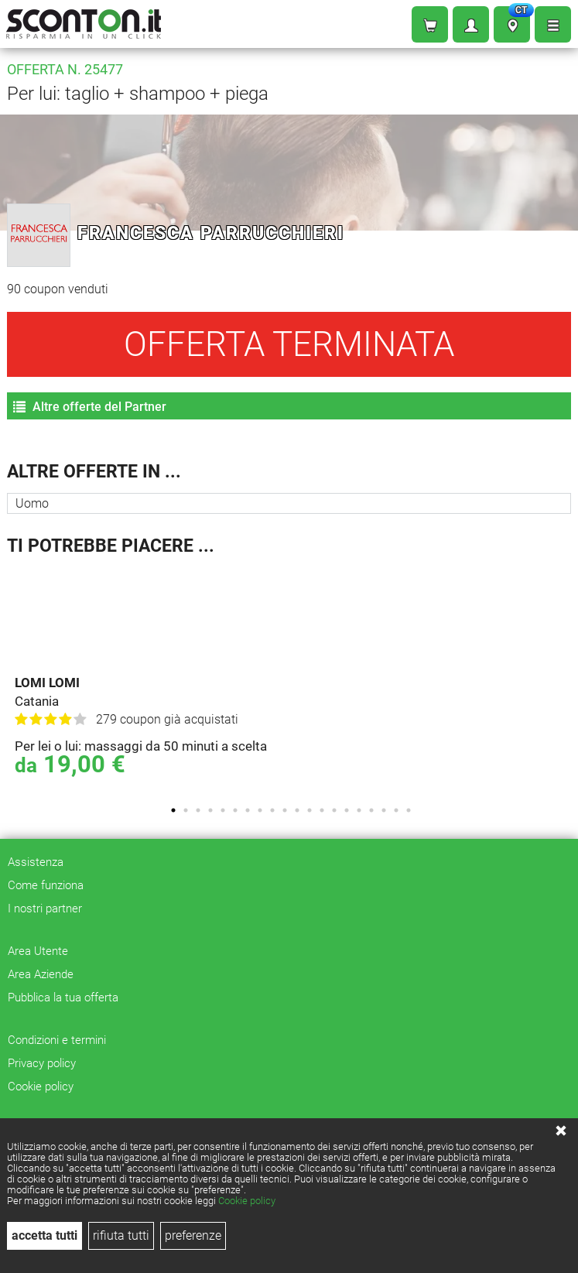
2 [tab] (185, 810)
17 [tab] (371, 810)
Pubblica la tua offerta (63, 997)
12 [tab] (309, 810)
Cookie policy (246, 1200)
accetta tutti (44, 1235)
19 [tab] (396, 810)
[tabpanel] (293, 680)
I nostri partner (45, 908)
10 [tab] (284, 810)
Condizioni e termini (57, 1040)
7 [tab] (247, 810)
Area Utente (38, 951)
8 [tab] (260, 810)
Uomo (32, 503)
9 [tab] (272, 810)
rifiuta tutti (121, 1235)
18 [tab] (384, 810)
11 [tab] (297, 810)
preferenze (193, 1235)
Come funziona (46, 885)
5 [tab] (223, 810)
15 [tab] (346, 810)
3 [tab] (198, 810)
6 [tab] (235, 810)
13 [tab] (322, 810)
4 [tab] (210, 810)
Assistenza (35, 862)
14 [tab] (334, 810)
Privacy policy (42, 1063)
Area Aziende (41, 974)
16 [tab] (359, 810)
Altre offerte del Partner (89, 406)
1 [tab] (173, 810)
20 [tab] (408, 810)
